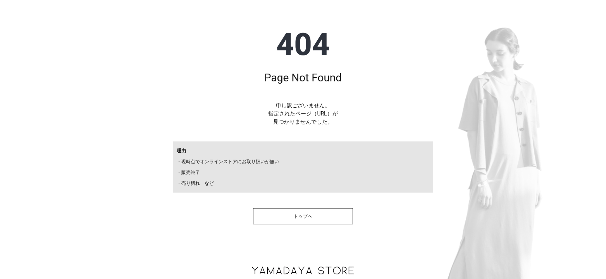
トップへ (303, 216)
